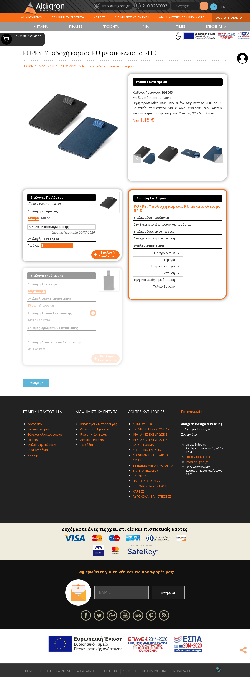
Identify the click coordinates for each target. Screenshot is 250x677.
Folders (32, 440)
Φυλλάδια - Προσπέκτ (95, 429)
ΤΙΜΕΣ (181, 26)
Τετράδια (86, 445)
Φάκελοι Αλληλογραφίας (44, 434)
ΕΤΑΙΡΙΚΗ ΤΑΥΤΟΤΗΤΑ (68, 17)
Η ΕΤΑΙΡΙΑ (40, 26)
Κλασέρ (32, 455)
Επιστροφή (36, 383)
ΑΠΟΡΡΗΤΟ (130, 671)
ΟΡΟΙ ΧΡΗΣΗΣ (109, 671)
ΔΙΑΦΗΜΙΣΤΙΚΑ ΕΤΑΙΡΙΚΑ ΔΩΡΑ (181, 17)
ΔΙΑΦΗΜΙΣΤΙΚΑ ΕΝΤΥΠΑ (132, 17)
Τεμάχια (33, 245)
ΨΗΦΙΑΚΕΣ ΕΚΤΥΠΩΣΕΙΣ (150, 434)
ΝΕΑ (146, 26)
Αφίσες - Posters (92, 440)
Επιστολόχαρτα (38, 429)
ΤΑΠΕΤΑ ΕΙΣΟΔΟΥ (145, 470)
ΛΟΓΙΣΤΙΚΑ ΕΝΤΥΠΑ (147, 450)
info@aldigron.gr (197, 462)
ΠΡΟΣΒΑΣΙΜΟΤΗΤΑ (154, 671)
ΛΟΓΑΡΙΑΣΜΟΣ (86, 671)
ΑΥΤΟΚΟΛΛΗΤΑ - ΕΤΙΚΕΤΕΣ (152, 496)
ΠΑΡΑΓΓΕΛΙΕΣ (64, 671)
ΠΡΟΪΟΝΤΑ (111, 26)
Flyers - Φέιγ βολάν (94, 434)
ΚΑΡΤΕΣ (99, 17)
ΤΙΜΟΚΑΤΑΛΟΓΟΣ (182, 671)
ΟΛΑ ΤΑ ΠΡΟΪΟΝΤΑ (228, 18)
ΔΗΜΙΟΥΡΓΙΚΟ (31, 17)
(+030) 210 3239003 (198, 457)
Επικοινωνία (192, 411)
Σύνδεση (242, 58)
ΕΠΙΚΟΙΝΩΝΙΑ (216, 26)
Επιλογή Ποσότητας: (43, 239)
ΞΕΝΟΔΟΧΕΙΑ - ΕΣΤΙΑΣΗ (150, 486)
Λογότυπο (34, 424)
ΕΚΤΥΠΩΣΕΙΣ (142, 476)
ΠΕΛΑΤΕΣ (75, 26)
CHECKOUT (44, 671)
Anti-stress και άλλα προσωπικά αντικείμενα (106, 66)
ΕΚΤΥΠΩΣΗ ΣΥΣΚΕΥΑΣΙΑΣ (151, 429)
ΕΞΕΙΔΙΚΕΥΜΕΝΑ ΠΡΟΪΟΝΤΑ (153, 465)
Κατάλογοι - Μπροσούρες (98, 424)
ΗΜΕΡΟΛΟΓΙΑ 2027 (146, 481)
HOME (29, 671)
